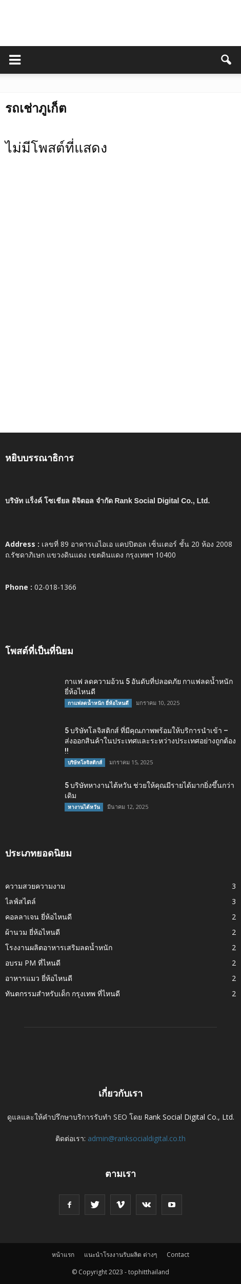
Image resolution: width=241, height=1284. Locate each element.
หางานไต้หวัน (84, 806)
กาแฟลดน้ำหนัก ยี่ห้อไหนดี (98, 703)
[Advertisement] (120, 307)
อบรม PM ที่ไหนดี (33, 963)
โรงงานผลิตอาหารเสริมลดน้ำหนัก (58, 947)
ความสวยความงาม (35, 886)
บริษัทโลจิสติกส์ (85, 762)
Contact (178, 1254)
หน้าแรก (63, 1254)
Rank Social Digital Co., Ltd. (189, 1117)
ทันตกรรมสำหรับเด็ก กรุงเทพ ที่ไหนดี (62, 993)
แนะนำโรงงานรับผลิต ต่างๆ (120, 1254)
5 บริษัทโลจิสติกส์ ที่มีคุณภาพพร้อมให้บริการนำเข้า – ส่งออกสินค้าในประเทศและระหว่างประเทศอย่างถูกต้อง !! (150, 740)
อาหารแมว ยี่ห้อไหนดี (38, 978)
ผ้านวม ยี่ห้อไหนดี (32, 932)
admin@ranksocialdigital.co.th (137, 1138)
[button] (226, 60)
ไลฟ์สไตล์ (20, 901)
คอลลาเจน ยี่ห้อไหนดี (38, 917)
